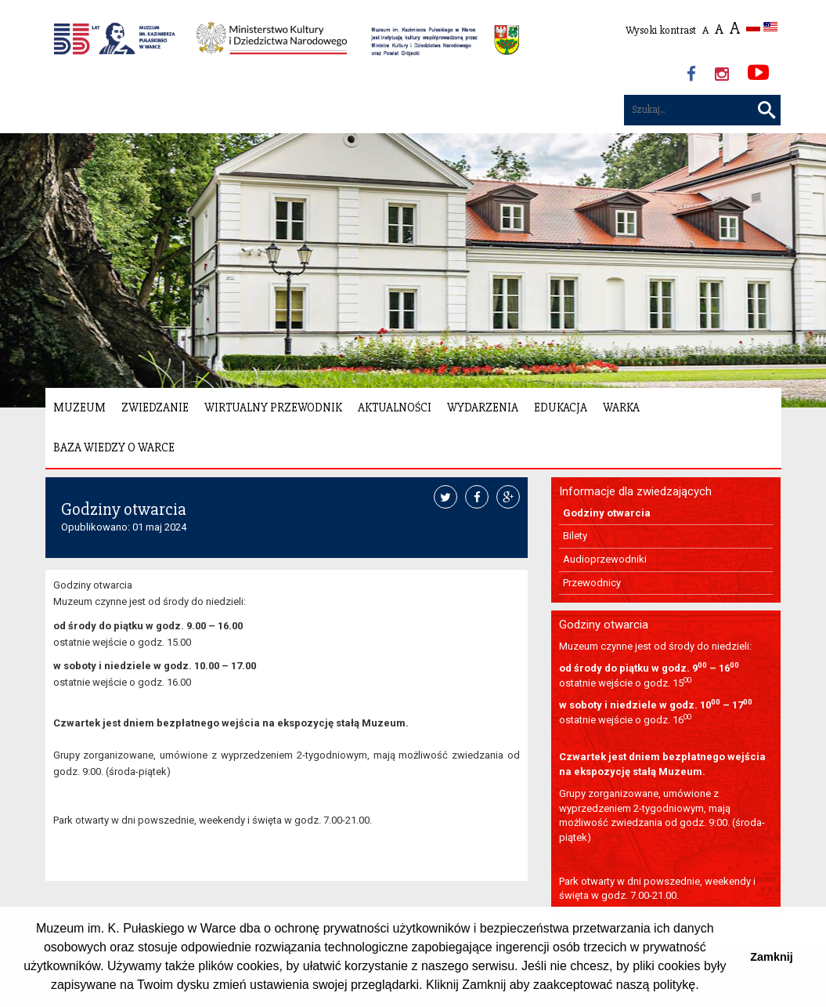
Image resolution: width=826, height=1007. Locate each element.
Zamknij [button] (771, 957)
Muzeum (79, 407)
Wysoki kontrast (661, 30)
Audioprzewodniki (605, 559)
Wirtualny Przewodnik (273, 407)
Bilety (575, 536)
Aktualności (394, 407)
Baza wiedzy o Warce (114, 447)
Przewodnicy (592, 583)
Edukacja (560, 407)
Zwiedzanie (155, 407)
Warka (621, 407)
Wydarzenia (482, 407)
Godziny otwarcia (607, 513)
